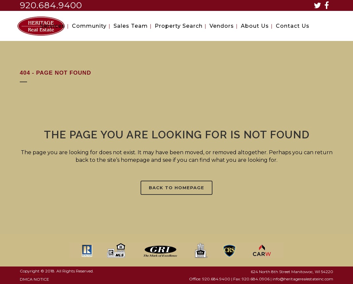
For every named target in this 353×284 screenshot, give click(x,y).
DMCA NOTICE (34, 279)
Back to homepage (176, 187)
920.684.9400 (51, 5)
